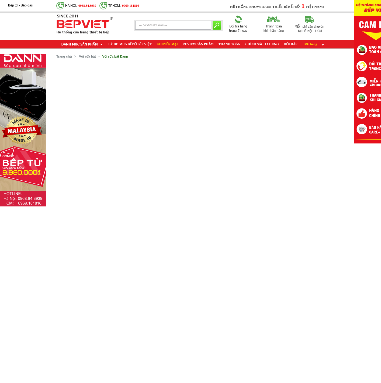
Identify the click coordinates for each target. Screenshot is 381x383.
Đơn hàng (310, 44)
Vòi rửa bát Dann (115, 56)
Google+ (39, 3)
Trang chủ (64, 56)
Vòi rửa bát (87, 56)
